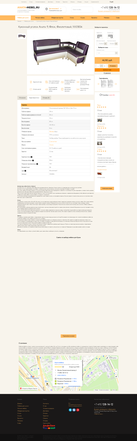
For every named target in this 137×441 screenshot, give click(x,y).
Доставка (50, 2)
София (99, 149)
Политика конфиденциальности (75, 406)
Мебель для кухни (23, 18)
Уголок (51, 145)
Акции (86, 2)
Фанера (51, 132)
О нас (31, 2)
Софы (118, 18)
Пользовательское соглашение (75, 404)
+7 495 (110, 8)
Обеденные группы (57, 18)
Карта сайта (46, 423)
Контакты (23, 2)
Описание (22, 98)
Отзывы (79, 2)
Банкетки (94, 18)
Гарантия (65, 2)
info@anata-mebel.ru (98, 414)
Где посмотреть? (54, 9)
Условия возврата (40, 2)
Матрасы (106, 18)
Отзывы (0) (46, 98)
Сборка (72, 2)
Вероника (100, 126)
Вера (99, 105)
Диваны (19, 404)
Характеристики (34, 98)
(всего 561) (112, 95)
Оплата (58, 2)
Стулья (82, 18)
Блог (69, 403)
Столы (72, 18)
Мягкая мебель (39, 18)
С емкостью (53, 142)
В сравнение (107, 73)
